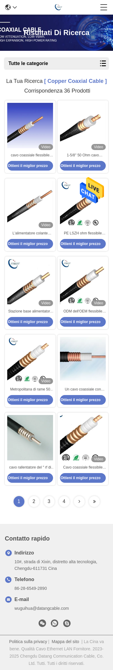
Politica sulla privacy (28, 641)
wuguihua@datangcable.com (41, 608)
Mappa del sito (65, 641)
